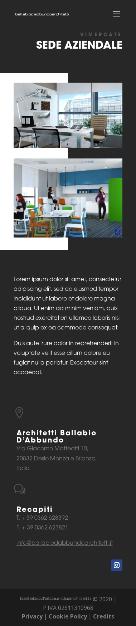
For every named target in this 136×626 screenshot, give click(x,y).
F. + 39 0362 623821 (42, 528)
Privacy (32, 616)
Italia (23, 468)
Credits (103, 616)
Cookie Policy (68, 616)
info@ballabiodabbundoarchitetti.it (64, 543)
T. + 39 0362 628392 (42, 518)
